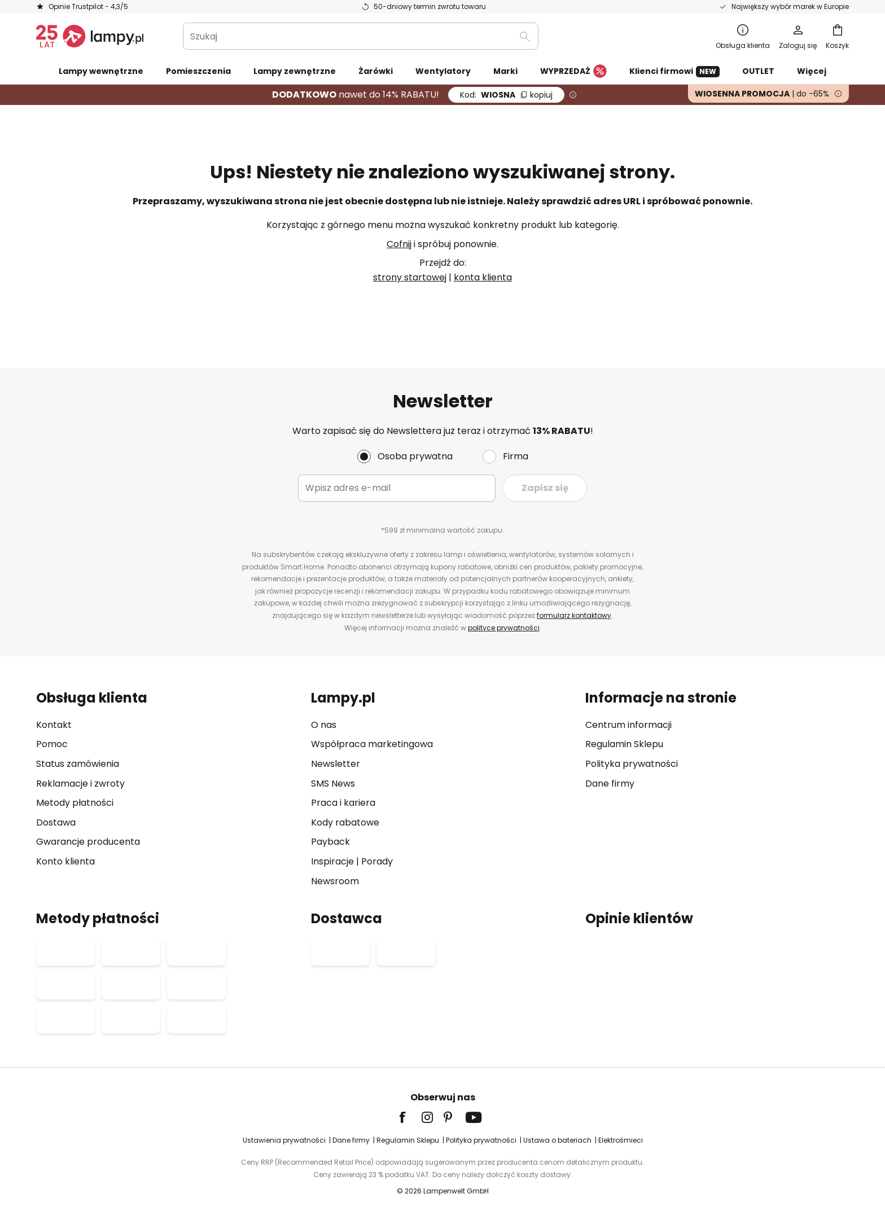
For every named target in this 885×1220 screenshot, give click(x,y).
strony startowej (409, 277)
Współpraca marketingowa (372, 744)
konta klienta (483, 277)
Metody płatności (74, 802)
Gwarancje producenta (88, 841)
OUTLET (758, 71)
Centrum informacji (628, 724)
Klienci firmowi (674, 71)
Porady (377, 861)
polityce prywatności (504, 628)
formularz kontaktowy (574, 615)
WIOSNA (506, 94)
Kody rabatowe (345, 822)
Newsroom (335, 881)
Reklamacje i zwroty (80, 783)
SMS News (333, 783)
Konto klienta (65, 861)
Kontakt (54, 724)
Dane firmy (609, 783)
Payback (330, 841)
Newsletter (335, 763)
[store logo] (89, 36)
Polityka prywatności (631, 763)
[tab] (168, 789)
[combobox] (360, 36)
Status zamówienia (77, 763)
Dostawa (56, 822)
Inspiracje (332, 861)
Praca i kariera (343, 802)
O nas (323, 724)
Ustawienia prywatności (284, 1140)
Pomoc (52, 744)
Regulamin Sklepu (624, 744)
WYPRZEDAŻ (573, 71)
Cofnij (399, 244)
